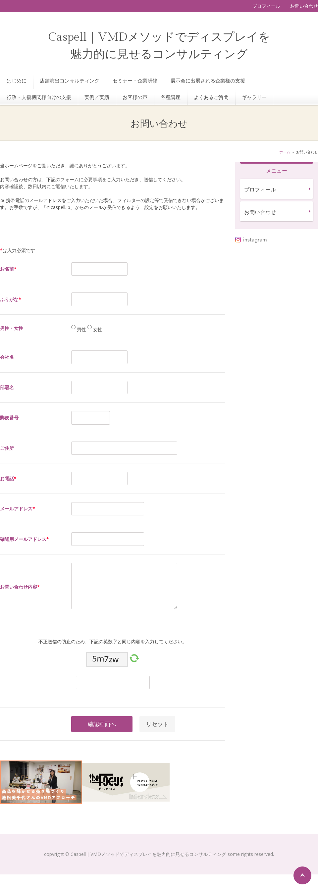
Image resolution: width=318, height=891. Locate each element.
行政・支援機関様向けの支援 (39, 97)
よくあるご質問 (211, 97)
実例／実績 (96, 97)
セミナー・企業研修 (135, 80)
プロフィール (266, 6)
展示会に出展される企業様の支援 (208, 80)
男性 (81, 329)
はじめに (16, 80)
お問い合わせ (304, 6)
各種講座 (171, 97)
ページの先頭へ (302, 875)
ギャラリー (254, 97)
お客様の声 (135, 97)
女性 (97, 329)
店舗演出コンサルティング (69, 80)
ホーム (284, 151)
